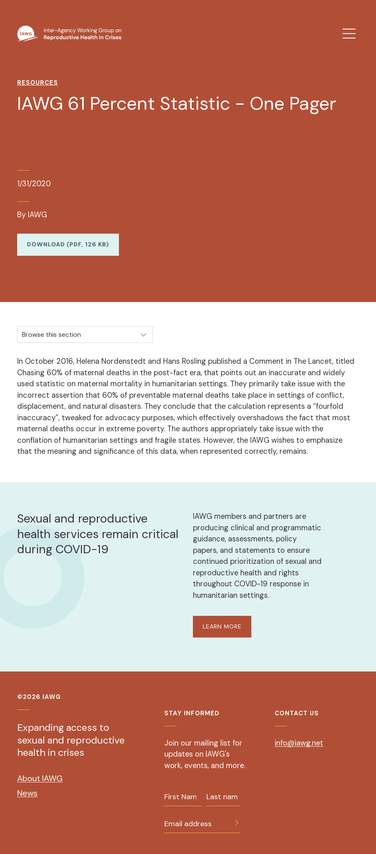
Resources (37, 83)
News (27, 793)
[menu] (349, 33)
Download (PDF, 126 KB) (68, 244)
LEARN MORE (222, 626)
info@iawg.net (299, 743)
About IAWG (40, 778)
